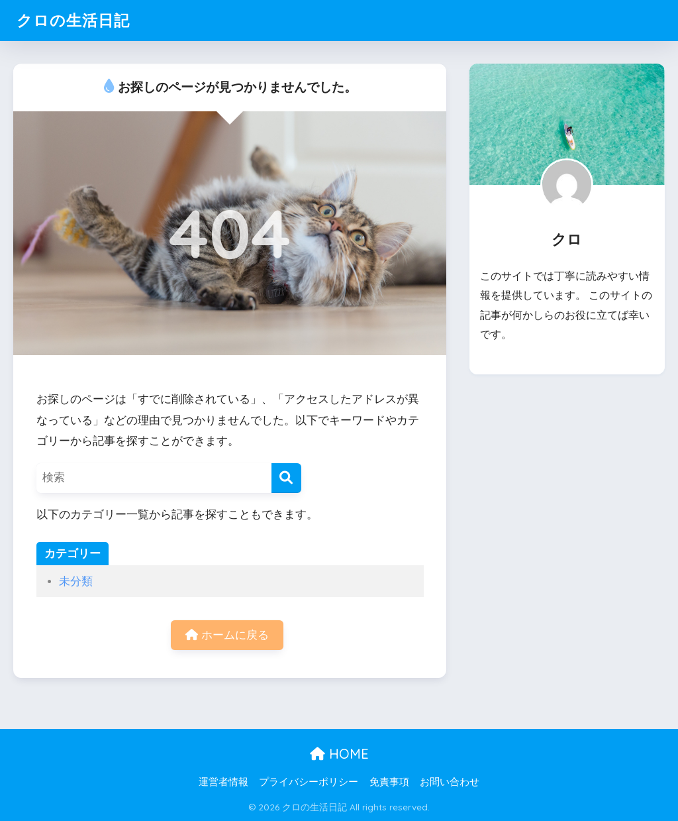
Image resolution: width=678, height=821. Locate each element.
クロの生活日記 (73, 20)
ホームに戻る (227, 635)
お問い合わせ (449, 782)
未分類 (76, 581)
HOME (339, 753)
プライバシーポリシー (308, 782)
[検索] (286, 478)
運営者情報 (223, 782)
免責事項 (389, 782)
